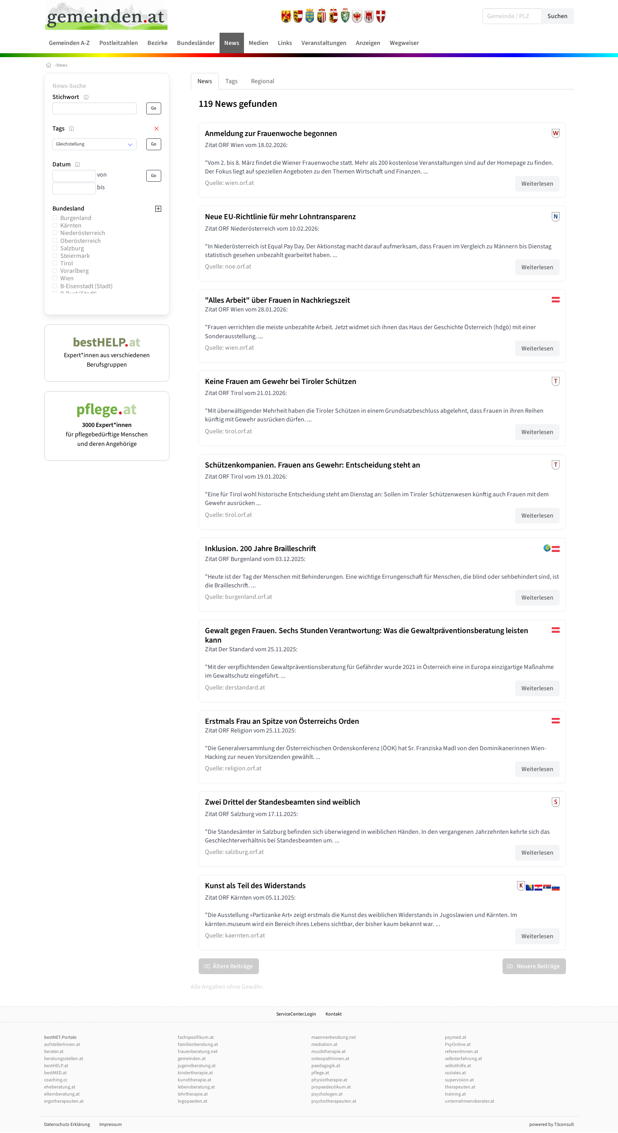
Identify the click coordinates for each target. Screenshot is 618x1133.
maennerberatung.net (333, 1037)
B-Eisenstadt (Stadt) (86, 286)
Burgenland (75, 218)
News (61, 65)
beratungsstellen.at (63, 1058)
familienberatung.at (198, 1044)
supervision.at (459, 1080)
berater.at (53, 1051)
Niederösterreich (82, 233)
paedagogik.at (325, 1065)
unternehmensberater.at (469, 1101)
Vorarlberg (74, 270)
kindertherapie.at (195, 1073)
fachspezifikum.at (196, 1037)
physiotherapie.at (329, 1080)
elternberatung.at (62, 1094)
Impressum (110, 1124)
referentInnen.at (461, 1051)
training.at (455, 1094)
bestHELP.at (56, 1065)
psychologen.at (327, 1094)
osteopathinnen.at (330, 1058)
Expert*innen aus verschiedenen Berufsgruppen (107, 355)
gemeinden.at (192, 1058)
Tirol (66, 263)
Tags (231, 81)
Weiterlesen (537, 183)
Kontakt (334, 1014)
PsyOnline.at (458, 1044)
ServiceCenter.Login (296, 1014)
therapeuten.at (460, 1087)
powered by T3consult (551, 1124)
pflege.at (320, 1073)
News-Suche (69, 86)
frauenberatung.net (198, 1051)
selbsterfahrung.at (463, 1058)
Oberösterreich (80, 241)
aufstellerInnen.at (62, 1044)
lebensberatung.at (196, 1087)
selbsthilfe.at (458, 1065)
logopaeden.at (192, 1101)
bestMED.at (55, 1073)
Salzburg (72, 248)
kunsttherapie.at (194, 1080)
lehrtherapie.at (193, 1094)
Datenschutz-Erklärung (67, 1124)
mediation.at (324, 1044)
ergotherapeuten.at (64, 1101)
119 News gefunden (238, 104)
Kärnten (71, 225)
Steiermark (75, 256)
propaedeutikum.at (331, 1087)
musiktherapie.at (328, 1051)
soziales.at (455, 1073)
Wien (67, 278)
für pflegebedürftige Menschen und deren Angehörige (107, 429)
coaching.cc (55, 1080)
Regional (262, 81)
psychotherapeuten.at (333, 1101)
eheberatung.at (59, 1087)
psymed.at (455, 1037)
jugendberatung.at (197, 1065)
